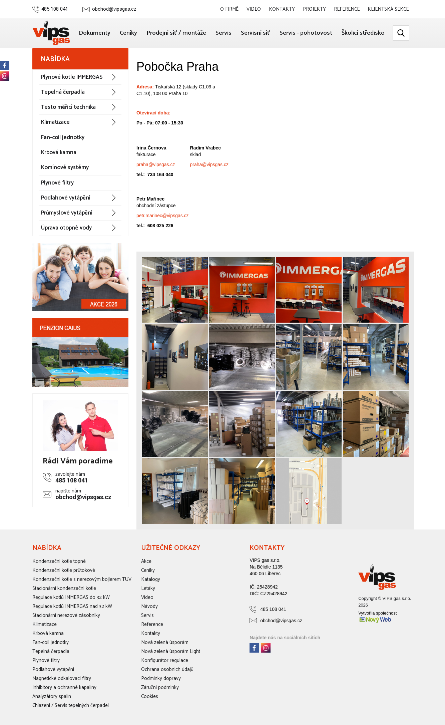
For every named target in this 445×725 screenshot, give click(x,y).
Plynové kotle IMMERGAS (71, 77)
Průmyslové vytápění (66, 213)
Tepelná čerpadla (63, 92)
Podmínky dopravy (161, 678)
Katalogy (150, 579)
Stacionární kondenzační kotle (64, 588)
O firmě (229, 9)
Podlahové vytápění (65, 198)
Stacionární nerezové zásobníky (66, 615)
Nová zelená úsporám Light (170, 651)
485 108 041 (54, 9)
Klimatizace (55, 122)
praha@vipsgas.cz (155, 164)
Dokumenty (94, 33)
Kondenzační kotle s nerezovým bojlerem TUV (81, 579)
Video (254, 9)
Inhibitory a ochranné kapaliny (64, 687)
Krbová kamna (58, 152)
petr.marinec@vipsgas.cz (162, 215)
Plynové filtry (57, 183)
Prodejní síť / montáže (176, 33)
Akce (146, 561)
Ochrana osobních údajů (167, 669)
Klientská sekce (388, 9)
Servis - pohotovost (306, 33)
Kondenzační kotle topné (59, 561)
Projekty (314, 9)
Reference (347, 9)
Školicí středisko (363, 33)
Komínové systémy (65, 167)
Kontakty (282, 9)
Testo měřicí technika (68, 107)
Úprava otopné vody (66, 228)
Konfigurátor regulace (164, 660)
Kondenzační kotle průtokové (63, 570)
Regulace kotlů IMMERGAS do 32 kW (71, 597)
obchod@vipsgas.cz (114, 9)
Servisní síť (255, 33)
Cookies (149, 696)
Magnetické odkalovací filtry (61, 678)
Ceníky (128, 33)
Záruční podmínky (160, 687)
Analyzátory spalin (51, 696)
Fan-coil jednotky (62, 137)
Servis (223, 33)
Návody (149, 606)
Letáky (148, 588)
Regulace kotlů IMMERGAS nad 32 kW (72, 606)
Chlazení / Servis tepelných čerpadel (70, 705)
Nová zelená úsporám (164, 642)
